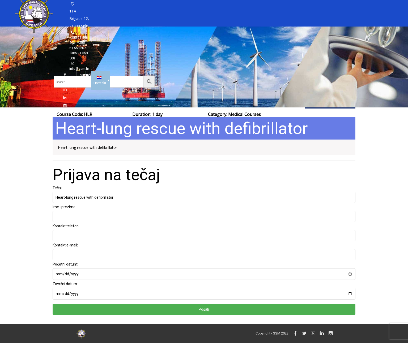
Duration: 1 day (147, 114)
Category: (234, 114)
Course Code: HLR (74, 114)
